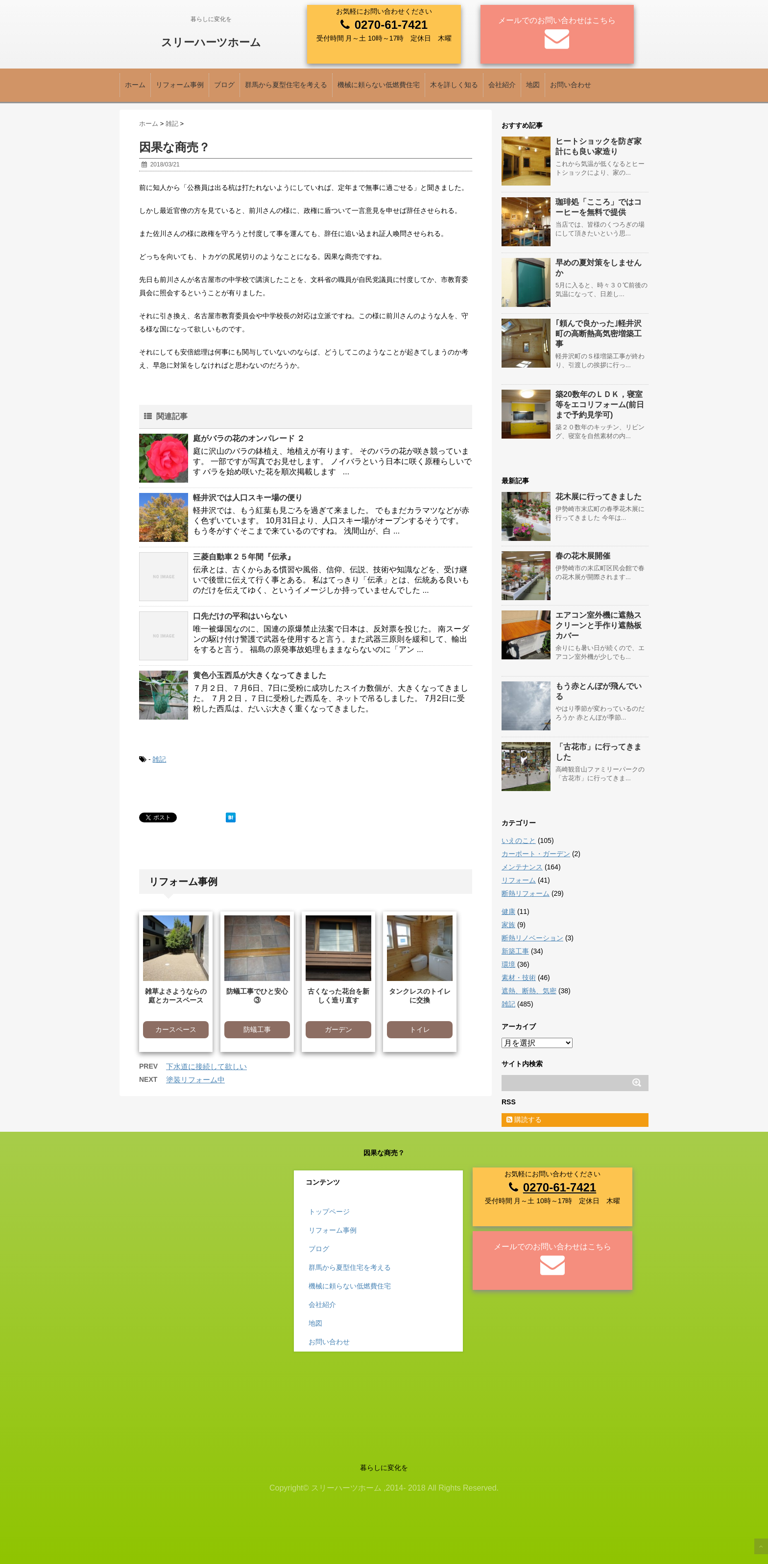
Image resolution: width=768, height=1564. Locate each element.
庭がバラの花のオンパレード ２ (249, 438)
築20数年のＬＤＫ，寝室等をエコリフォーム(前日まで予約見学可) (599, 404)
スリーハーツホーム (211, 42)
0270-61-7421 (391, 24)
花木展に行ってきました (598, 496)
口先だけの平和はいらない (240, 616)
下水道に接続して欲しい (206, 1066)
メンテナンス (522, 867)
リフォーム (519, 880)
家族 (508, 925)
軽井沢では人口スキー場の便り (248, 497)
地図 (533, 85)
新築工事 (515, 951)
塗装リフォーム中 (195, 1079)
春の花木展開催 (582, 556)
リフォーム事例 (180, 85)
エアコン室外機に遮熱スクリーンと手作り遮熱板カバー (598, 625)
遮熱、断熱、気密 (529, 991)
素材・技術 (519, 977)
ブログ (224, 85)
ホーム (135, 85)
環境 (508, 964)
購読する (524, 1119)
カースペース (175, 1029)
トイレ (419, 1029)
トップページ (329, 1211)
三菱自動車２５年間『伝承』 (244, 557)
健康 (508, 911)
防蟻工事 (257, 1029)
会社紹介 (502, 85)
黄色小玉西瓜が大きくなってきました (259, 675)
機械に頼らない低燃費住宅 (378, 85)
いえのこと (519, 840)
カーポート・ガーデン (536, 854)
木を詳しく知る (454, 85)
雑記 (159, 759)
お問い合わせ (570, 85)
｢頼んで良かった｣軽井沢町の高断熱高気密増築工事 (598, 333)
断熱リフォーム (526, 893)
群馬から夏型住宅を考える (286, 85)
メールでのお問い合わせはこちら (557, 20)
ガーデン (338, 1029)
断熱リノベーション (532, 938)
